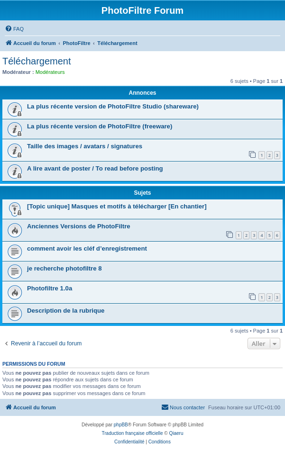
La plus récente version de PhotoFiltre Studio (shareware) (113, 106)
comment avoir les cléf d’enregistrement (87, 248)
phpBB (121, 424)
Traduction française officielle (132, 433)
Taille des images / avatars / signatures (84, 146)
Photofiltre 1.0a (49, 288)
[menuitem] (14, 29)
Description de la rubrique (65, 310)
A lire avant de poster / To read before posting (95, 168)
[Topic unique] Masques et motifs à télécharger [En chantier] (117, 206)
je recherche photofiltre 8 (64, 268)
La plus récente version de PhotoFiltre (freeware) (99, 126)
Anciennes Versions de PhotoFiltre (78, 226)
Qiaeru (176, 433)
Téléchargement (36, 61)
